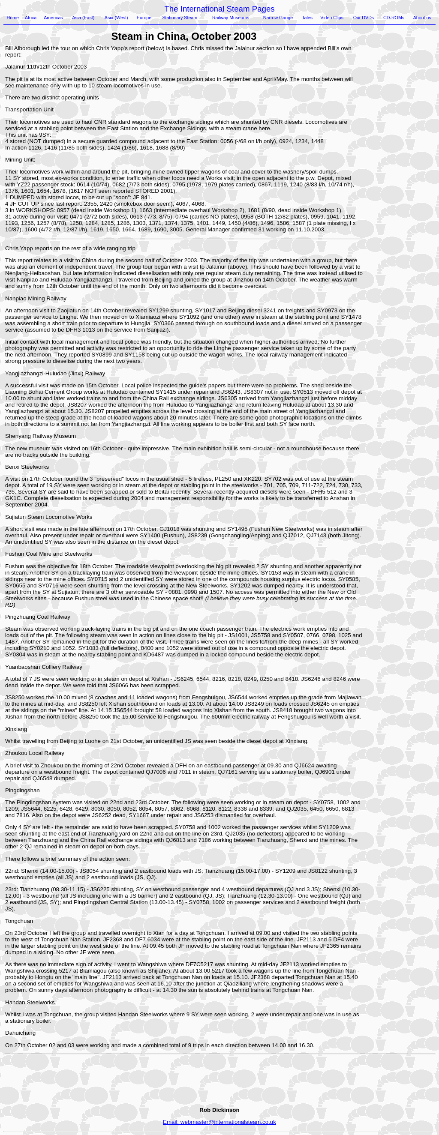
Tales (307, 17)
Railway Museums (230, 17)
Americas (53, 17)
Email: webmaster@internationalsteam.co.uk (219, 1122)
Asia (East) (83, 17)
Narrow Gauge (278, 17)
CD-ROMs (393, 17)
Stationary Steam (179, 17)
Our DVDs (363, 17)
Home (13, 17)
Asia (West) (116, 17)
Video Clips (331, 17)
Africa (30, 17)
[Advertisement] (399, 173)
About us (422, 17)
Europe (144, 17)
